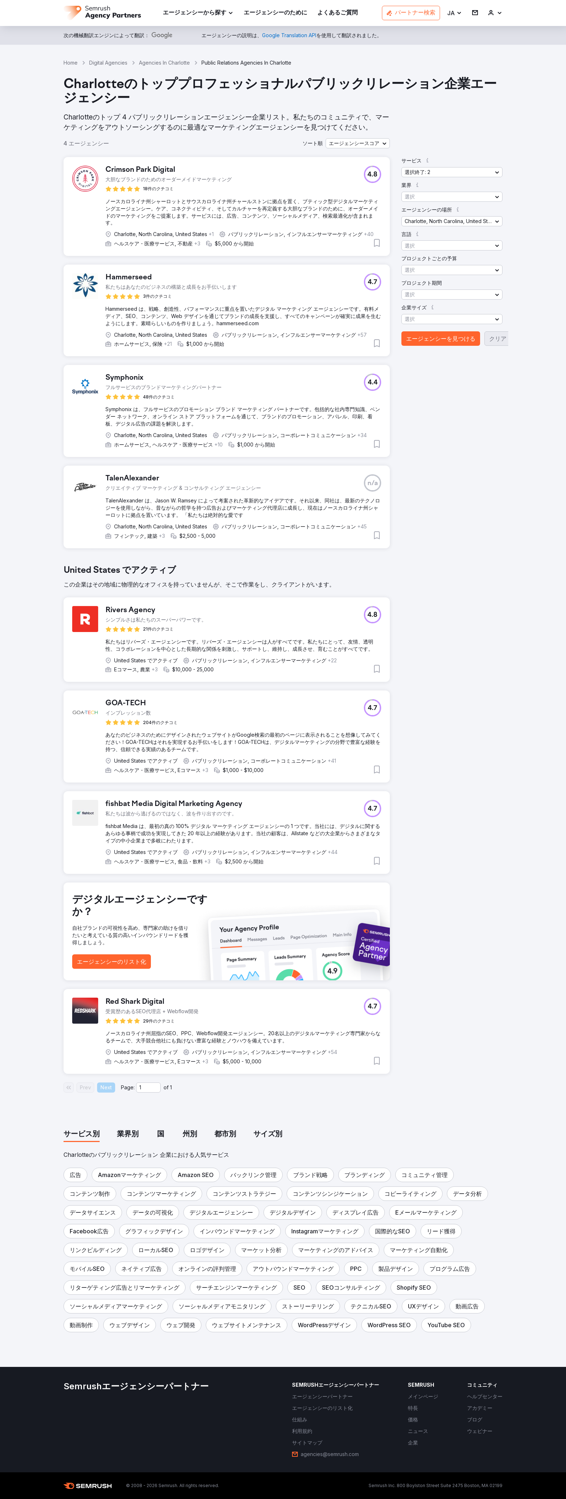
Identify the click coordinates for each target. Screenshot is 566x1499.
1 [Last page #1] (171, 1087)
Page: (128, 1087)
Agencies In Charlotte (164, 63)
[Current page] (148, 1087)
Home (71, 63)
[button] (454, 13)
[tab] (82, 1134)
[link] (275, 13)
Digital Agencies (108, 63)
